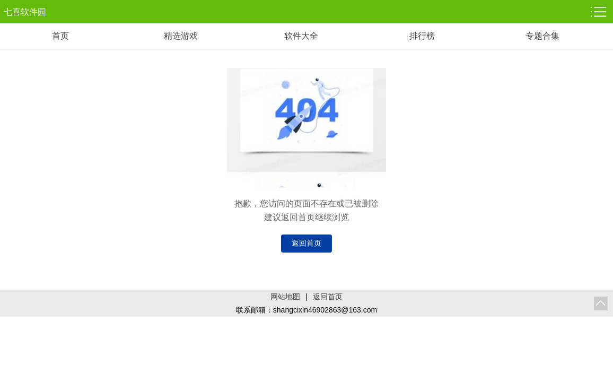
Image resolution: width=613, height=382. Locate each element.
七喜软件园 (25, 11)
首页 (60, 35)
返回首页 (306, 243)
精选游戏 (181, 35)
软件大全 (301, 35)
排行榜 (422, 35)
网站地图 (285, 296)
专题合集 (542, 35)
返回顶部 (601, 303)
